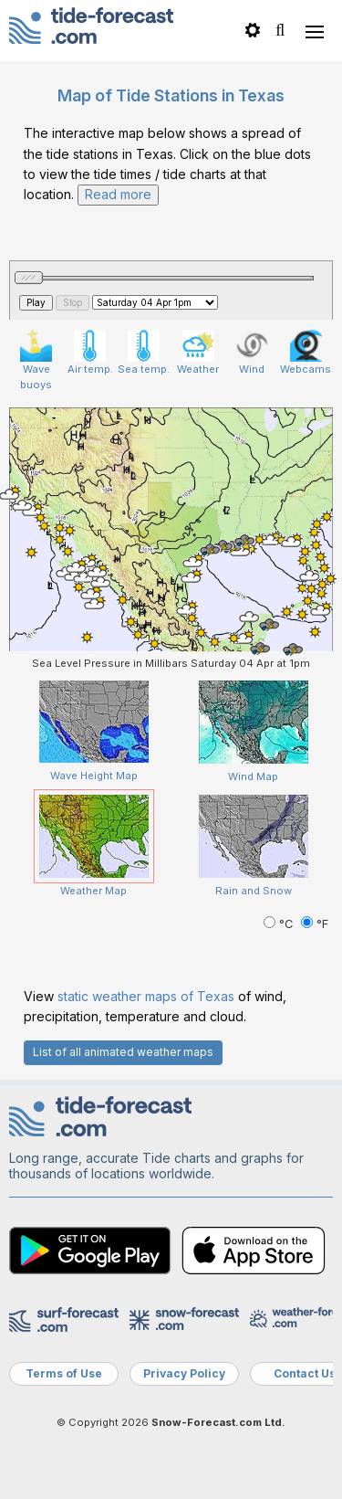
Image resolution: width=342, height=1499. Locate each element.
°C (280, 924)
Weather (198, 352)
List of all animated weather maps (123, 1052)
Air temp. (90, 352)
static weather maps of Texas (145, 996)
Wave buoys (36, 360)
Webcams (305, 352)
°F (314, 924)
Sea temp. (144, 352)
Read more (118, 194)
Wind (252, 352)
